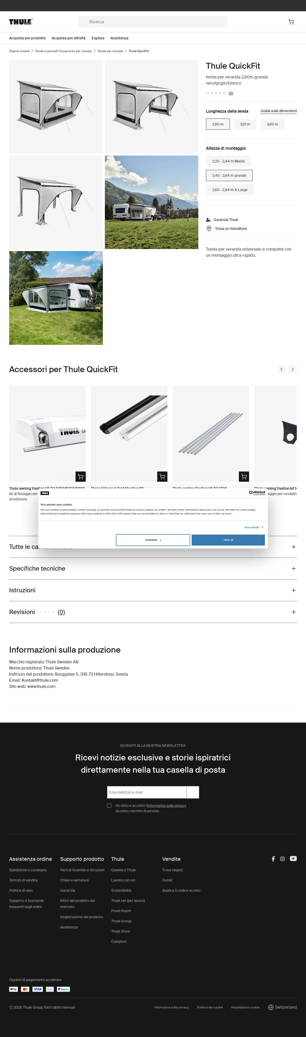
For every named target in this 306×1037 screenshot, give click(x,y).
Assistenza (69, 927)
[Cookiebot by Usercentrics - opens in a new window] (243, 493)
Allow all (228, 540)
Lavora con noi (123, 880)
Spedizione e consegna (28, 870)
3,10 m (245, 124)
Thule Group (121, 921)
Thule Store (120, 931)
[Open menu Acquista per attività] (72, 38)
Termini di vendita (23, 880)
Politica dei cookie (210, 1007)
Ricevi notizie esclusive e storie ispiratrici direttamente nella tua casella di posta (153, 763)
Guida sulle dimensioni (279, 111)
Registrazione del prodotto (81, 917)
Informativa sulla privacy (166, 805)
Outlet (167, 880)
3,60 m (272, 124)
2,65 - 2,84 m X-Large (230, 189)
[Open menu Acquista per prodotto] (30, 38)
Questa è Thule (123, 870)
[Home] (44, 22)
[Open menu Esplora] (101, 38)
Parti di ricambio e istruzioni (82, 870)
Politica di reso (21, 890)
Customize (153, 540)
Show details (251, 527)
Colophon (119, 941)
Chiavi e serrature (74, 880)
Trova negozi (172, 870)
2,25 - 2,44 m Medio (228, 161)
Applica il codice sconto (181, 890)
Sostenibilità (121, 890)
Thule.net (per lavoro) (128, 900)
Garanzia (67, 890)
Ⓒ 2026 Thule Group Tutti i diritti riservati (42, 1007)
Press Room (121, 911)
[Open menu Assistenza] (122, 38)
